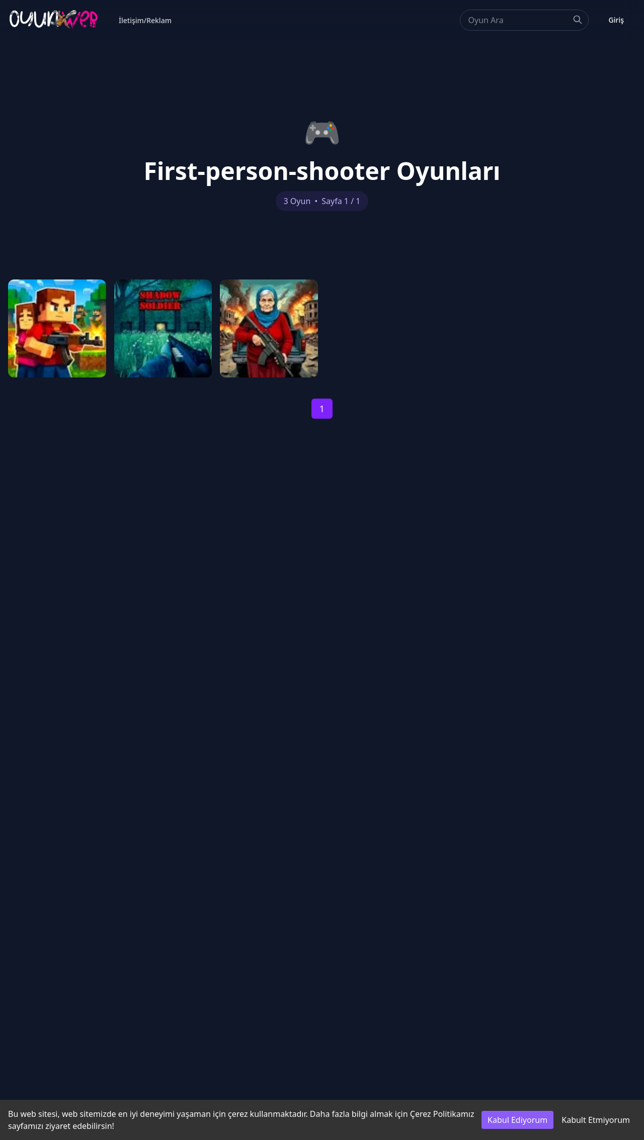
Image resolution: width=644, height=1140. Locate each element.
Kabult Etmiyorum (595, 1119)
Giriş (616, 20)
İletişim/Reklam (145, 20)
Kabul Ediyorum (517, 1119)
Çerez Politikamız (442, 1113)
